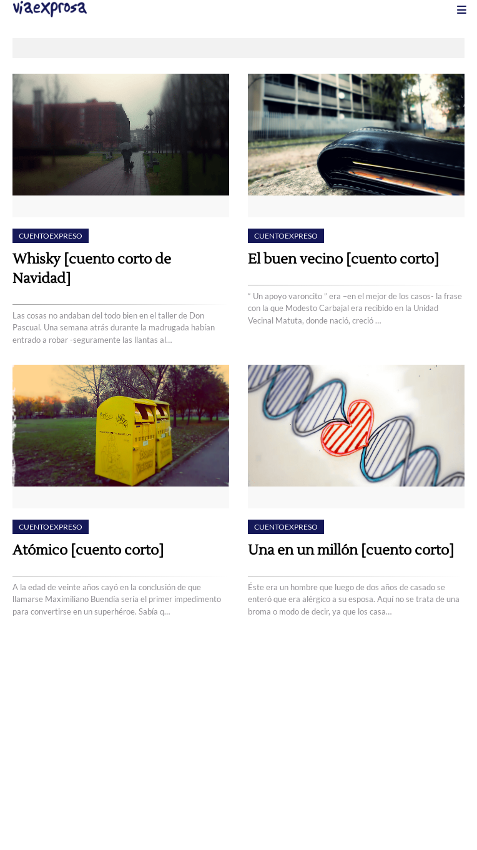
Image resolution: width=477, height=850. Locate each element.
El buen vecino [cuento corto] (343, 259)
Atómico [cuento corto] (88, 550)
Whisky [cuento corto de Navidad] (91, 268)
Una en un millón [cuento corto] (351, 550)
